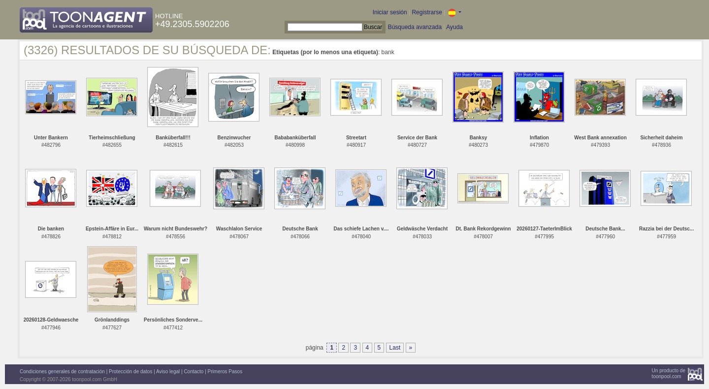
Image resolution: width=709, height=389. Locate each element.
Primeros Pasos (225, 371)
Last (395, 347)
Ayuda (454, 27)
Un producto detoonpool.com (668, 373)
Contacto (193, 371)
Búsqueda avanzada (415, 27)
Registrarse (427, 12)
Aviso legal (168, 371)
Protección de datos (130, 371)
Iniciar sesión (390, 12)
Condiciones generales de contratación (62, 371)
